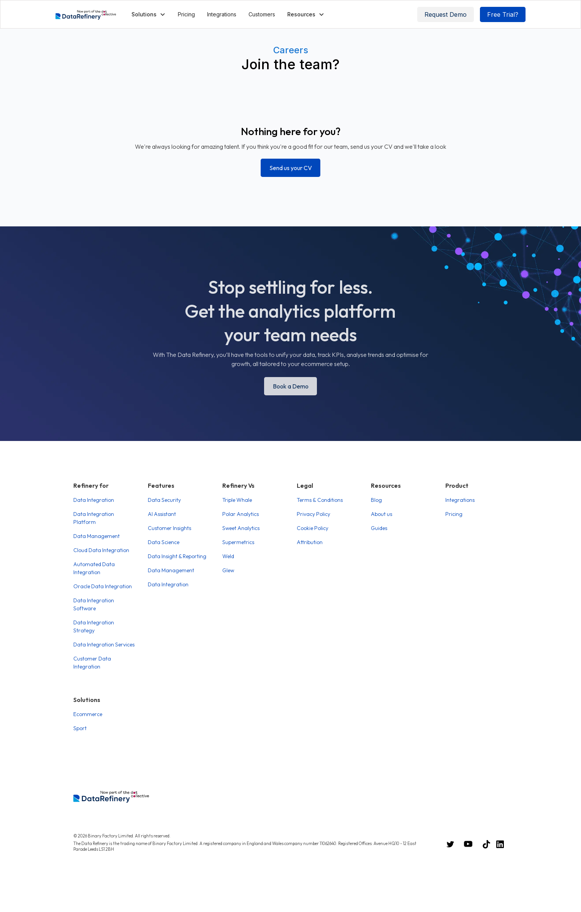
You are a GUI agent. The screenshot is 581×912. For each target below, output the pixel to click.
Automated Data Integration (94, 568)
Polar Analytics (240, 514)
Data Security (164, 500)
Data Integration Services (104, 644)
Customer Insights (169, 528)
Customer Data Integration (92, 662)
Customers (262, 14)
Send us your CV (290, 168)
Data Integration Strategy (93, 626)
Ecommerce (87, 714)
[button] (148, 14)
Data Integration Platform (93, 518)
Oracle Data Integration (102, 586)
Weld (228, 556)
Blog (376, 500)
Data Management (96, 536)
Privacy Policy (313, 514)
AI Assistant (162, 514)
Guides (379, 528)
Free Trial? (502, 14)
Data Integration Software (93, 604)
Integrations (221, 14)
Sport (80, 728)
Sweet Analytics (241, 528)
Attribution (310, 542)
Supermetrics (238, 542)
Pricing (186, 14)
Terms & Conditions (320, 500)
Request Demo (445, 14)
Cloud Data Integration (101, 550)
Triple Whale (237, 500)
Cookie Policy (312, 528)
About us (381, 514)
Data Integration (93, 500)
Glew (228, 570)
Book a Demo (291, 386)
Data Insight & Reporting (177, 556)
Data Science (163, 542)
